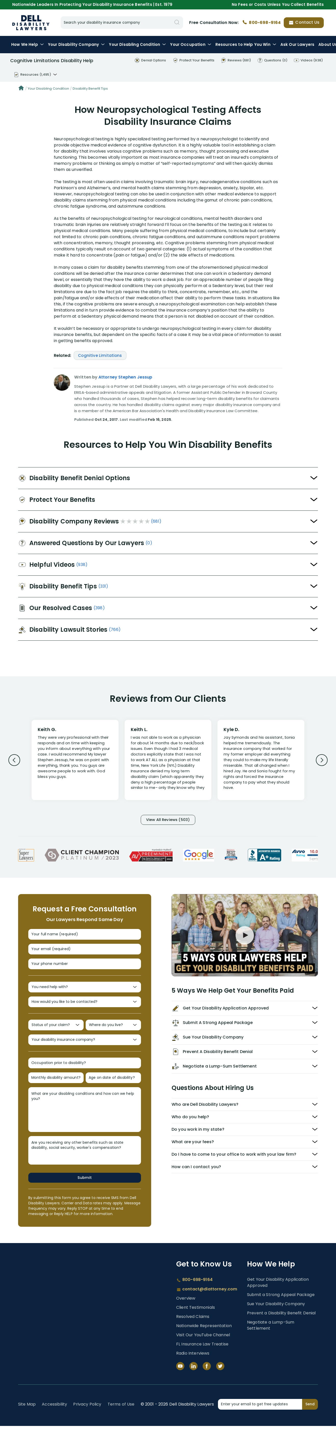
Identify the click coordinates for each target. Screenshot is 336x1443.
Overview (185, 1315)
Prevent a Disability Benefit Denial (281, 1330)
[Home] (21, 88)
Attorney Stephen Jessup (125, 377)
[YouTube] (180, 1383)
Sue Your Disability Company (276, 1321)
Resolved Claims (192, 1334)
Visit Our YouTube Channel (203, 1352)
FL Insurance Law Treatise (202, 1361)
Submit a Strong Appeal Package (281, 1312)
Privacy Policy (87, 1421)
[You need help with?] (84, 994)
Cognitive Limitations (100, 355)
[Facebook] (207, 1383)
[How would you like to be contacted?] (84, 1011)
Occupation (190, 44)
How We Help (27, 44)
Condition (137, 44)
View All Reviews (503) (168, 820)
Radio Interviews (193, 1370)
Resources (245, 44)
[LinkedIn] (193, 1383)
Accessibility (54, 1421)
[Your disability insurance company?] (84, 1052)
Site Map (27, 1421)
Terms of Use (121, 1421)
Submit (84, 1194)
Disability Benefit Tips (90, 88)
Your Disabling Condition (48, 88)
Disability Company (76, 44)
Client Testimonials (195, 1324)
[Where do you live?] (113, 1036)
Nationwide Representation (204, 1343)
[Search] (177, 22)
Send (310, 1421)
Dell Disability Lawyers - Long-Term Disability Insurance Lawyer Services (30, 22)
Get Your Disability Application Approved (278, 1299)
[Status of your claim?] (56, 1036)
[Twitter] (220, 1383)
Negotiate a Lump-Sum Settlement (270, 1342)
